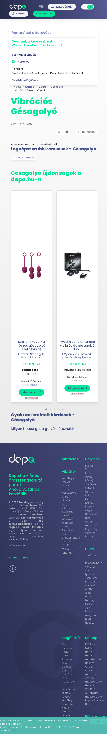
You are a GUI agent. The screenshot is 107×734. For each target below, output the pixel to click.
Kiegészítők (72, 637)
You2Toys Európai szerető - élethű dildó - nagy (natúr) (91, 589)
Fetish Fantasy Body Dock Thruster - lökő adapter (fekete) (68, 657)
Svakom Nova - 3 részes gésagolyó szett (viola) (31, 345)
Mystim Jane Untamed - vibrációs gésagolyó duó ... (77, 345)
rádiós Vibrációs (23, 157)
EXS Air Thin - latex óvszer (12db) (89, 473)
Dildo (89, 549)
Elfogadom (98, 721)
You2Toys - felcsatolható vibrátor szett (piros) (93, 565)
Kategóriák (61, 7)
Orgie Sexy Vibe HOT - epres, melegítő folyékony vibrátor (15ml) (91, 523)
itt (14, 730)
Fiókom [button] (18, 13)
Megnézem (32, 392)
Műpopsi (92, 637)
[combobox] (84, 7)
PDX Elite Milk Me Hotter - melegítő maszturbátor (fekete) (94, 654)
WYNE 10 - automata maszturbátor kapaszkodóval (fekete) (94, 697)
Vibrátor (69, 471)
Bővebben (17, 545)
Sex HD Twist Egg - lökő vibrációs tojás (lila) (68, 515)
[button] (46, 409)
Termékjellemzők (24, 55)
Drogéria (92, 459)
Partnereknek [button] (44, 13)
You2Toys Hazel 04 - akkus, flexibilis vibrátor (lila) (68, 710)
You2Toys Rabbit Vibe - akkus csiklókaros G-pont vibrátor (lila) (69, 491)
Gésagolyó (31, 384)
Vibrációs (23, 61)
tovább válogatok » (25, 80)
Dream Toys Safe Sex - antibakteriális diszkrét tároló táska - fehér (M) (71, 539)
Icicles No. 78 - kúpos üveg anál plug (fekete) (91, 613)
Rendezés (86, 132)
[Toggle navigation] (41, 7)
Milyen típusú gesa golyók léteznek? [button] (42, 428)
